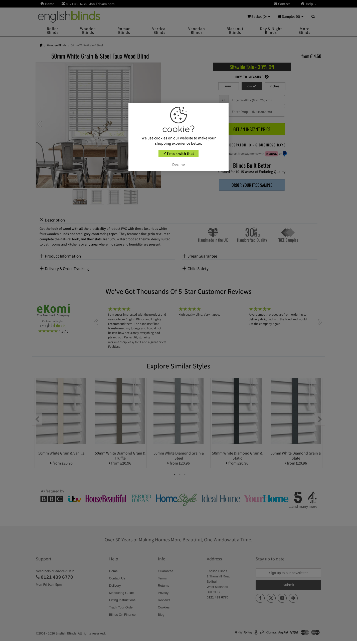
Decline (178, 164)
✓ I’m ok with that (178, 153)
